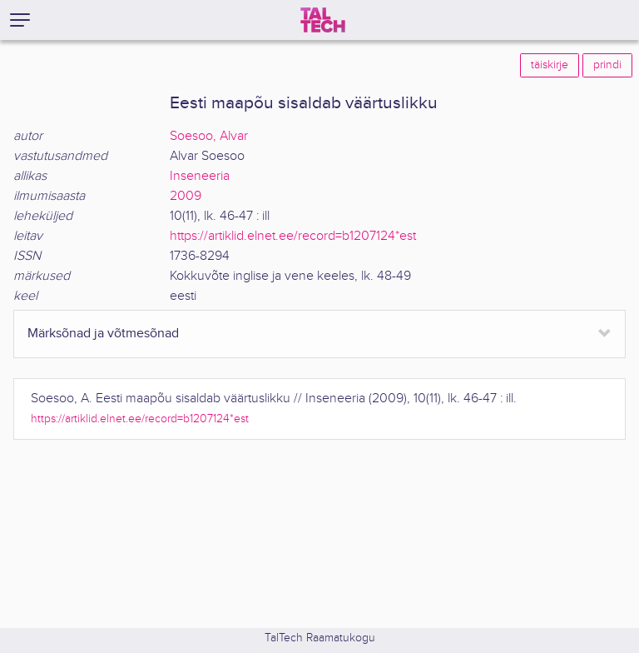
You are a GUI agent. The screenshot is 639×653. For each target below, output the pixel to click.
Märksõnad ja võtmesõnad (103, 333)
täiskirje (549, 65)
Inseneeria (200, 176)
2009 (185, 196)
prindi (607, 65)
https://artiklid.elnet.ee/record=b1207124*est (293, 236)
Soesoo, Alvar (209, 136)
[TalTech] (323, 20)
